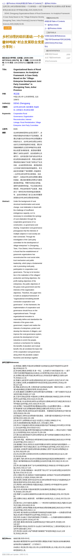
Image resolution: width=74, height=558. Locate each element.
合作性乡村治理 (19, 107)
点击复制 (7, 28)
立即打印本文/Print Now (53, 43)
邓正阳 (16, 94)
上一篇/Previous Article (53, 28)
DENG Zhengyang (21, 103)
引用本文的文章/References (55, 36)
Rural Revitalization (27, 122)
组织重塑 (29, 107)
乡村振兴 (19, 110)
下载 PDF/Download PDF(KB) (58, 39)
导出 (46, 47)
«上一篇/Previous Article (11, 3)
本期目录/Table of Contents (31, 3)
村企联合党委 (29, 110)
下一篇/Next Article (52, 25)
